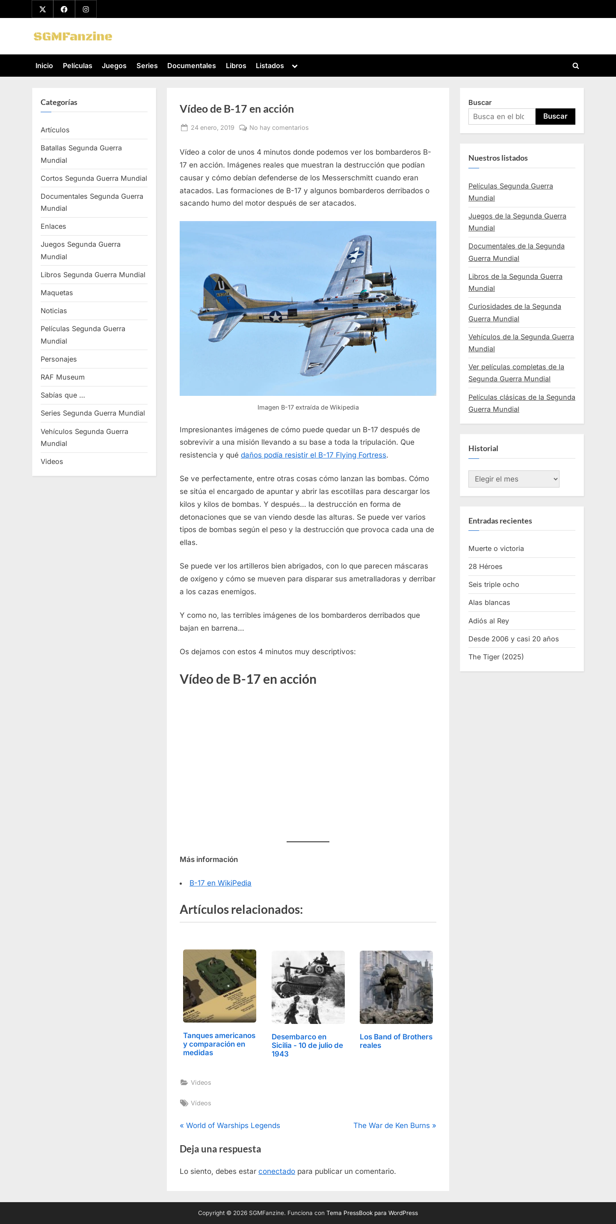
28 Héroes (485, 566)
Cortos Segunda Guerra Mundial (94, 178)
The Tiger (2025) (496, 656)
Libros (236, 65)
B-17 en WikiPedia (221, 883)
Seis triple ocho (493, 585)
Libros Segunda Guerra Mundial (93, 274)
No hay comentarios (279, 127)
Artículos (55, 130)
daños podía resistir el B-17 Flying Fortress (313, 455)
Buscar (480, 102)
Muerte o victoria (496, 548)
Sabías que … (63, 395)
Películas (77, 65)
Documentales (191, 65)
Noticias (54, 311)
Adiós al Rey (488, 620)
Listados (270, 65)
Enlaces (53, 226)
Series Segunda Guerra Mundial (93, 413)
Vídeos (201, 1103)
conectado (276, 1171)
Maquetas (57, 292)
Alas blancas (489, 603)
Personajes (59, 359)
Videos (201, 1082)
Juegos (114, 65)
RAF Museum (63, 377)
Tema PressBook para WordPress (372, 1212)
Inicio (44, 65)
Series (147, 65)
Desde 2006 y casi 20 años (513, 638)
